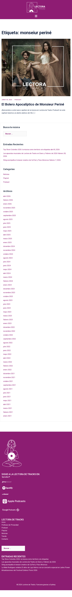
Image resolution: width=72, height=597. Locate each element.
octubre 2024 (8, 254)
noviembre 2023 (9, 293)
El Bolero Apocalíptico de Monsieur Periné (33, 104)
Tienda (4, 536)
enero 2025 (7, 242)
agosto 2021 (8, 389)
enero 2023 (7, 323)
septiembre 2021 (9, 385)
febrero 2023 (8, 320)
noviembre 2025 (9, 208)
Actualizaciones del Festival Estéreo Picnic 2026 (19, 570)
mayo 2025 (7, 231)
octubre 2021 (8, 381)
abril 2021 (7, 404)
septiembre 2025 (9, 215)
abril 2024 (7, 273)
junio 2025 (7, 227)
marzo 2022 (7, 362)
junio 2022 (7, 350)
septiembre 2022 (9, 339)
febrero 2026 (8, 200)
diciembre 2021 (9, 374)
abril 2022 (7, 358)
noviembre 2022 (9, 331)
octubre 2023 (8, 296)
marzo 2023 (7, 316)
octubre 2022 (8, 335)
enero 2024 (7, 285)
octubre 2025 (8, 212)
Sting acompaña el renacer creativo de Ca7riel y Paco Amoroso (26, 160)
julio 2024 (6, 262)
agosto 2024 (8, 258)
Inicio (4, 522)
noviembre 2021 (9, 377)
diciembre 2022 (9, 327)
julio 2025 (6, 223)
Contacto (5, 539)
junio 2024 (7, 266)
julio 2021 (6, 393)
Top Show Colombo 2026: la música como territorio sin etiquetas (26, 150)
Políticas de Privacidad (10, 525)
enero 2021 (7, 416)
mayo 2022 (7, 354)
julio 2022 (6, 347)
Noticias (6, 174)
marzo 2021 (7, 408)
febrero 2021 (8, 412)
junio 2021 (7, 397)
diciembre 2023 (9, 289)
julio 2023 (6, 304)
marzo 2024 (7, 277)
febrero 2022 (8, 366)
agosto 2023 (8, 300)
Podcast (18, 99)
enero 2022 (7, 370)
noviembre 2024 (9, 250)
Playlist (6, 178)
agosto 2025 (8, 219)
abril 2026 (7, 196)
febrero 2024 (8, 281)
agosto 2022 (8, 343)
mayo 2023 (7, 312)
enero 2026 (7, 204)
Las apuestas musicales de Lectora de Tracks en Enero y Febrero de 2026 (30, 153)
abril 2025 (7, 235)
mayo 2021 (7, 401)
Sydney (53, 585)
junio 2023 (7, 308)
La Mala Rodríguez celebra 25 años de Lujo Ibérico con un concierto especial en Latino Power (36, 567)
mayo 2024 (7, 269)
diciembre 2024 (9, 246)
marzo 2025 (7, 239)
